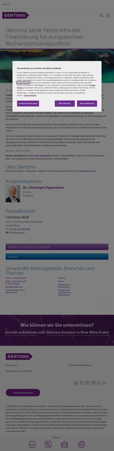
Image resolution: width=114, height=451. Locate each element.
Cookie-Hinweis (23, 83)
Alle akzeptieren (87, 103)
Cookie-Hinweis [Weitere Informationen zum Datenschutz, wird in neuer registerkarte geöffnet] (30, 95)
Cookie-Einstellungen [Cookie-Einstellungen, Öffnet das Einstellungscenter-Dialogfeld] (28, 103)
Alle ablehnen (65, 103)
